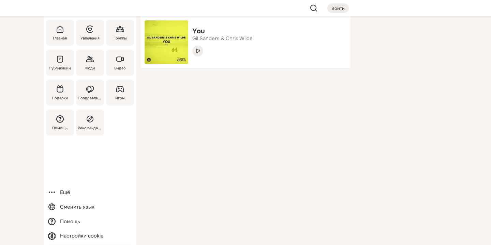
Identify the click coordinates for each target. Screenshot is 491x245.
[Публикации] (60, 63)
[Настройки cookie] (90, 236)
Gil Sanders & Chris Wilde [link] (222, 38)
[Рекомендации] (90, 122)
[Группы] (120, 33)
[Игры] (120, 93)
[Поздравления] (90, 93)
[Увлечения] (90, 33)
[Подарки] (60, 93)
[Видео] (120, 63)
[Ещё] (90, 192)
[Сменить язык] (90, 207)
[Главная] (60, 33)
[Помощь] (60, 122)
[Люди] (90, 63)
